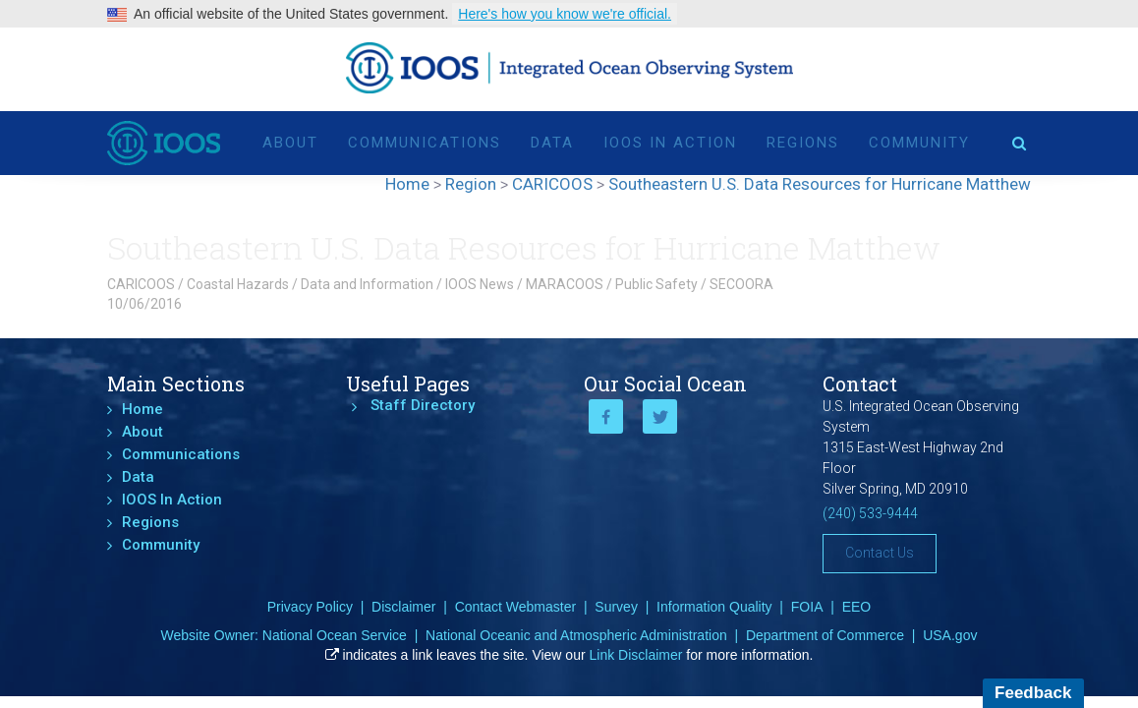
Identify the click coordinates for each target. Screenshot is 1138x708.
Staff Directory (422, 405)
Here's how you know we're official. (564, 14)
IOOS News (479, 284)
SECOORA (741, 284)
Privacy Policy (310, 607)
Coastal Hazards (238, 284)
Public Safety (656, 284)
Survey (616, 607)
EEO (857, 607)
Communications (424, 139)
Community (919, 139)
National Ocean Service (334, 635)
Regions (803, 139)
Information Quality (714, 607)
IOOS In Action (670, 139)
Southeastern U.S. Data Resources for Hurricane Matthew (523, 247)
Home (142, 409)
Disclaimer (403, 607)
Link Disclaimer (636, 655)
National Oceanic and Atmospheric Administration (576, 635)
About (290, 139)
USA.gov (950, 635)
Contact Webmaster (515, 607)
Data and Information (367, 284)
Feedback (1033, 692)
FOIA (807, 607)
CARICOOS (141, 284)
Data (552, 139)
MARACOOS (564, 284)
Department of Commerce (825, 635)
